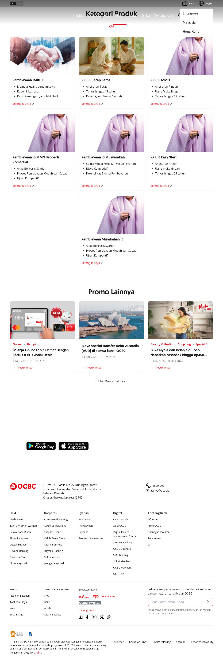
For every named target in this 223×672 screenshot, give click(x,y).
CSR (150, 544)
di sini (37, 652)
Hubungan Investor (158, 532)
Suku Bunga (16, 614)
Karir (46, 602)
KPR (111, 26)
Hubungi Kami (86, 610)
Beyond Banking (19, 550)
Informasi (153, 519)
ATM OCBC (119, 525)
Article (47, 608)
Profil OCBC (154, 525)
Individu (78, 15)
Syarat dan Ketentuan (56, 589)
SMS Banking (120, 555)
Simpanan (84, 519)
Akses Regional (18, 563)
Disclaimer (118, 642)
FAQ (46, 595)
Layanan (83, 532)
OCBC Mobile (120, 519)
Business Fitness (19, 557)
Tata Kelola (154, 538)
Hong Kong (191, 31)
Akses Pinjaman (19, 538)
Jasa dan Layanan (20, 595)
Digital (133, 15)
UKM (91, 15)
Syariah (119, 15)
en (19, 3)
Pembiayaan (86, 525)
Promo (14, 589)
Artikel (145, 15)
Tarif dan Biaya (18, 602)
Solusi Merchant (122, 561)
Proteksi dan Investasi (91, 538)
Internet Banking (122, 542)
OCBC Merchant (122, 567)
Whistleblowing (162, 642)
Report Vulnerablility (202, 642)
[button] (207, 602)
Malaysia (189, 22)
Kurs (12, 608)
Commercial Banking (56, 519)
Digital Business (19, 544)
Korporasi (104, 15)
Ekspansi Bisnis (52, 532)
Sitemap (180, 642)
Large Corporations (55, 525)
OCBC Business (122, 548)
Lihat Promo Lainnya (111, 381)
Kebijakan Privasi (138, 642)
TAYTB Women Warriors (23, 525)
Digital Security (52, 614)
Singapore (190, 13)
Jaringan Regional (54, 563)
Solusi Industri (52, 557)
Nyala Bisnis (17, 519)
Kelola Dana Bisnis (20, 532)
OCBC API (119, 574)
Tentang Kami (163, 15)
